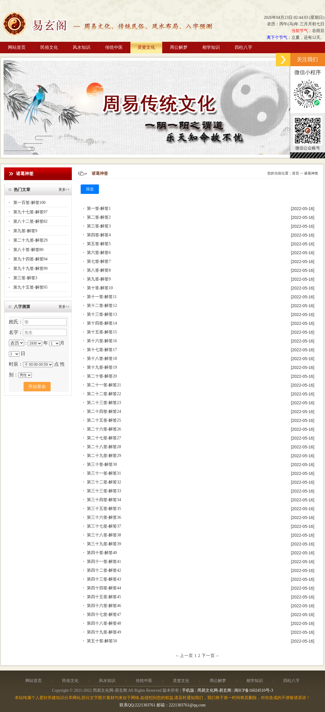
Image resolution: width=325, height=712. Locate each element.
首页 (295, 173)
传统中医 (114, 47)
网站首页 (17, 47)
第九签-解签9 (25, 231)
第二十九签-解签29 (30, 240)
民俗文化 (49, 47)
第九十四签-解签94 (30, 259)
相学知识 (211, 47)
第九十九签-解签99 (30, 268)
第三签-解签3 (25, 278)
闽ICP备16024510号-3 (253, 690)
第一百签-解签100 (29, 202)
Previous (8, 106)
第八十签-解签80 (28, 249)
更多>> (64, 189)
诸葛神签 (311, 173)
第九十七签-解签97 (30, 212)
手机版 (188, 690)
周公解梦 (179, 47)
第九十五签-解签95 (30, 287)
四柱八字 (243, 47)
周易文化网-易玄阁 (214, 690)
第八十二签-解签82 (30, 221)
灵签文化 (146, 47)
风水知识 (81, 47)
